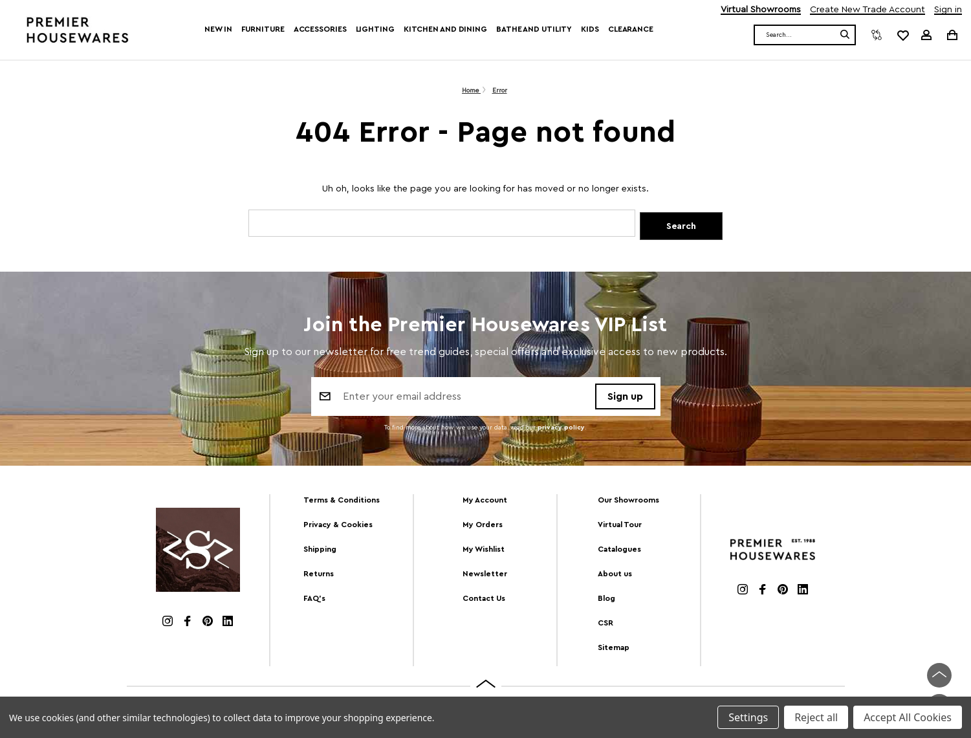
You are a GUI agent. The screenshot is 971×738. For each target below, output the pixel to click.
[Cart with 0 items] (951, 34)
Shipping (319, 550)
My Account (485, 501)
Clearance (630, 29)
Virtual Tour (620, 525)
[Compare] (876, 35)
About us (615, 574)
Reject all (816, 717)
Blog (606, 599)
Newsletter (485, 574)
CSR (605, 623)
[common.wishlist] (902, 35)
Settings (748, 717)
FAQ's (314, 599)
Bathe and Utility (534, 29)
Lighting (375, 29)
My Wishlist (484, 550)
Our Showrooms (628, 501)
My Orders (483, 525)
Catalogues (619, 550)
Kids (590, 29)
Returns (318, 574)
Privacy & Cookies (338, 525)
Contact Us (484, 599)
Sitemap (613, 648)
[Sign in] (926, 35)
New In (218, 29)
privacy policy (561, 429)
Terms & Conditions (341, 501)
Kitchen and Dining (445, 29)
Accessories (320, 29)
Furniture (263, 29)
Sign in (948, 10)
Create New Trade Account (867, 10)
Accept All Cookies (908, 717)
